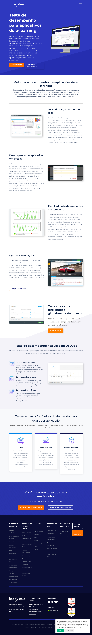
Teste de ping (64, 536)
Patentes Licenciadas (54, 627)
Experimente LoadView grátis (31, 507)
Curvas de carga (51, 530)
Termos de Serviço (42, 627)
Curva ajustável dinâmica (26, 390)
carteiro (36, 540)
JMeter (36, 549)
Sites (35, 528)
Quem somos (13, 582)
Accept (60, 630)
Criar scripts (50, 533)
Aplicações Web (39, 531)
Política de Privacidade (30, 627)
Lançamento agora (19, 289)
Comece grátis (17, 65)
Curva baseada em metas (26, 377)
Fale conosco (32, 614)
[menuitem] (53, 611)
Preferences (69, 630)
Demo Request (13, 542)
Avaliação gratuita (77, 533)
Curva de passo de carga (25, 362)
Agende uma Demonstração (33, 66)
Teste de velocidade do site (64, 531)
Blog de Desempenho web (13, 548)
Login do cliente (77, 526)
